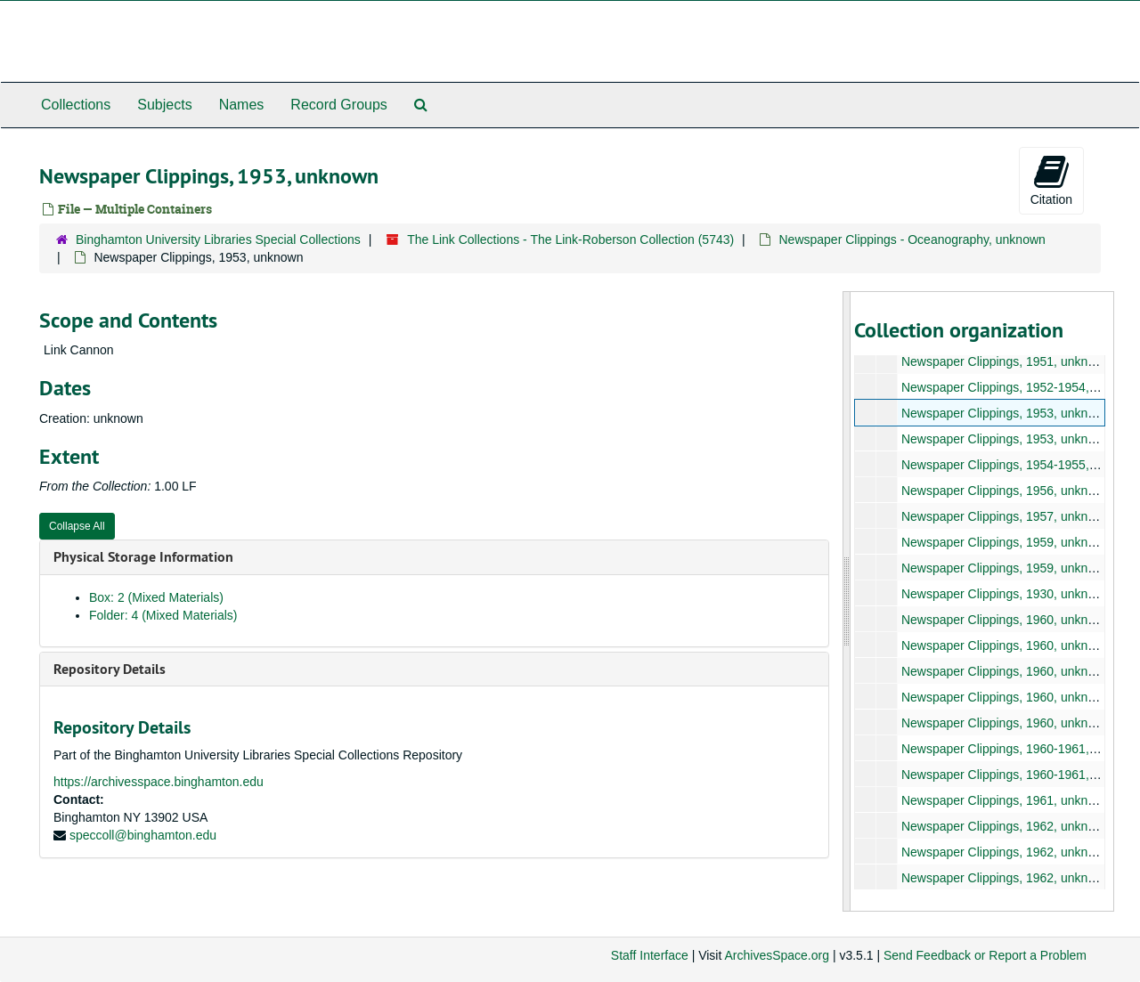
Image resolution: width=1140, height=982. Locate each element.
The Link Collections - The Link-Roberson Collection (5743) (570, 239)
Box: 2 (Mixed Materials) (156, 597)
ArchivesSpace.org (776, 955)
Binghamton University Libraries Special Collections (218, 239)
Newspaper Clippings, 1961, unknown (1005, 800)
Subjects (164, 104)
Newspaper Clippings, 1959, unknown (1005, 542)
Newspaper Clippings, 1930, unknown (1005, 594)
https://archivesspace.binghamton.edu (158, 782)
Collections (75, 104)
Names (242, 104)
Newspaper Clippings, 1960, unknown (1005, 620)
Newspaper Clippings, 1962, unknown (1005, 826)
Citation (1051, 180)
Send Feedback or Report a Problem (985, 955)
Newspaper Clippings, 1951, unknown (1005, 361)
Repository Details (109, 669)
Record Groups (338, 104)
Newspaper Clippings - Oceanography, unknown (911, 239)
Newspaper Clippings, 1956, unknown (1005, 490)
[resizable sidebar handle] (847, 601)
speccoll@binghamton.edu (142, 835)
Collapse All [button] (77, 526)
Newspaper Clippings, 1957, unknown (1005, 516)
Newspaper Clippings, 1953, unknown (1005, 413)
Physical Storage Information (143, 557)
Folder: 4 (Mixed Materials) (163, 615)
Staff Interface (649, 955)
